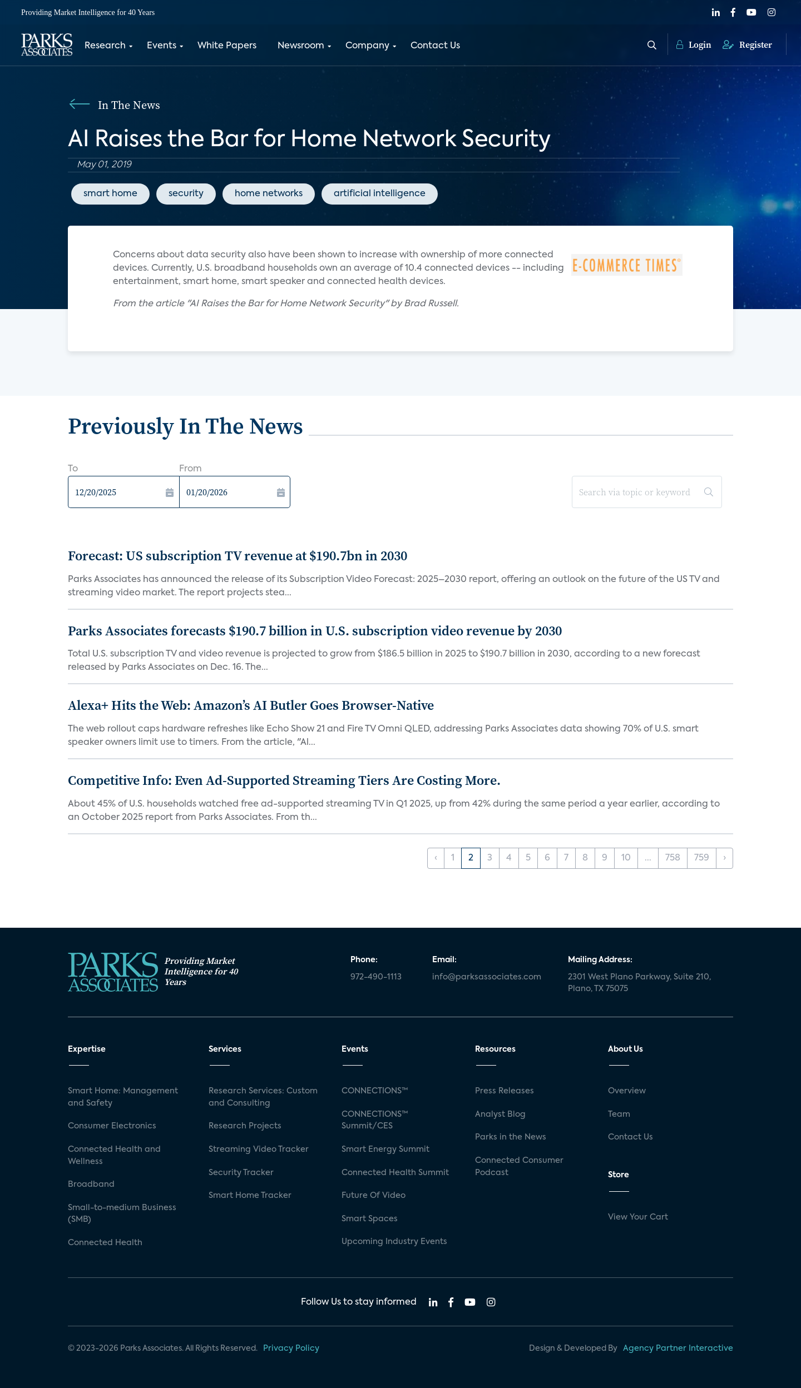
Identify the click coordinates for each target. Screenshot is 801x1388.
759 (701, 858)
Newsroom (301, 46)
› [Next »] (724, 858)
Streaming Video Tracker (259, 1149)
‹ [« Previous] (435, 858)
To (73, 469)
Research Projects (245, 1126)
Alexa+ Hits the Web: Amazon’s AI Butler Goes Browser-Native (251, 705)
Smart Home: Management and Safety (123, 1097)
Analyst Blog (500, 1114)
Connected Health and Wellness (114, 1156)
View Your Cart (638, 1217)
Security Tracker (241, 1173)
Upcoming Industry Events (394, 1242)
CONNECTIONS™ (375, 1091)
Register (747, 44)
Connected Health (105, 1243)
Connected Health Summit (395, 1173)
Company (367, 46)
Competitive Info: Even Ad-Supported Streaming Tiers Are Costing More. (284, 780)
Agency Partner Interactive (678, 1348)
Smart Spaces (370, 1219)
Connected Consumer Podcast (519, 1167)
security (186, 194)
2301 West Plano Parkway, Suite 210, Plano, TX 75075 (639, 983)
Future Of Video (374, 1196)
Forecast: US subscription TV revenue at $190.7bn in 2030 (237, 555)
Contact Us (435, 46)
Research (105, 46)
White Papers (226, 46)
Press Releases (504, 1091)
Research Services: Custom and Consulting (263, 1097)
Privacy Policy (291, 1348)
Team (619, 1114)
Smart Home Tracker (250, 1196)
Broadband (91, 1184)
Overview (627, 1091)
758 (672, 858)
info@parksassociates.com (486, 977)
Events (161, 46)
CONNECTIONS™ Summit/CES (375, 1121)
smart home (110, 194)
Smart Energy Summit (385, 1149)
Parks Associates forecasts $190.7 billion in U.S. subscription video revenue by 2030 (315, 630)
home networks (269, 194)
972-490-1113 (376, 977)
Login (693, 44)
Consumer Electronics (112, 1126)
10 (626, 858)
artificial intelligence (380, 194)
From (190, 469)
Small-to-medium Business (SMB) (122, 1214)
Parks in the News (510, 1137)
